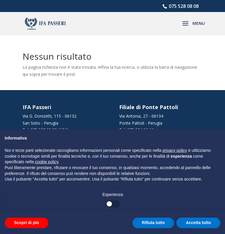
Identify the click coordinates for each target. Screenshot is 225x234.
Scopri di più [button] (26, 222)
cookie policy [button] (46, 161)
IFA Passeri (37, 107)
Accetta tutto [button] (198, 222)
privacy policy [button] (175, 150)
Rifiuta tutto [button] (153, 222)
